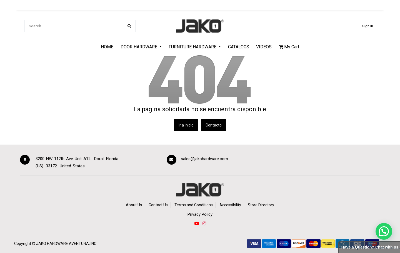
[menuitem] (107, 46)
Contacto (214, 125)
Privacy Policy (200, 214)
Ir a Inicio (186, 125)
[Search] (129, 26)
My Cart (289, 46)
